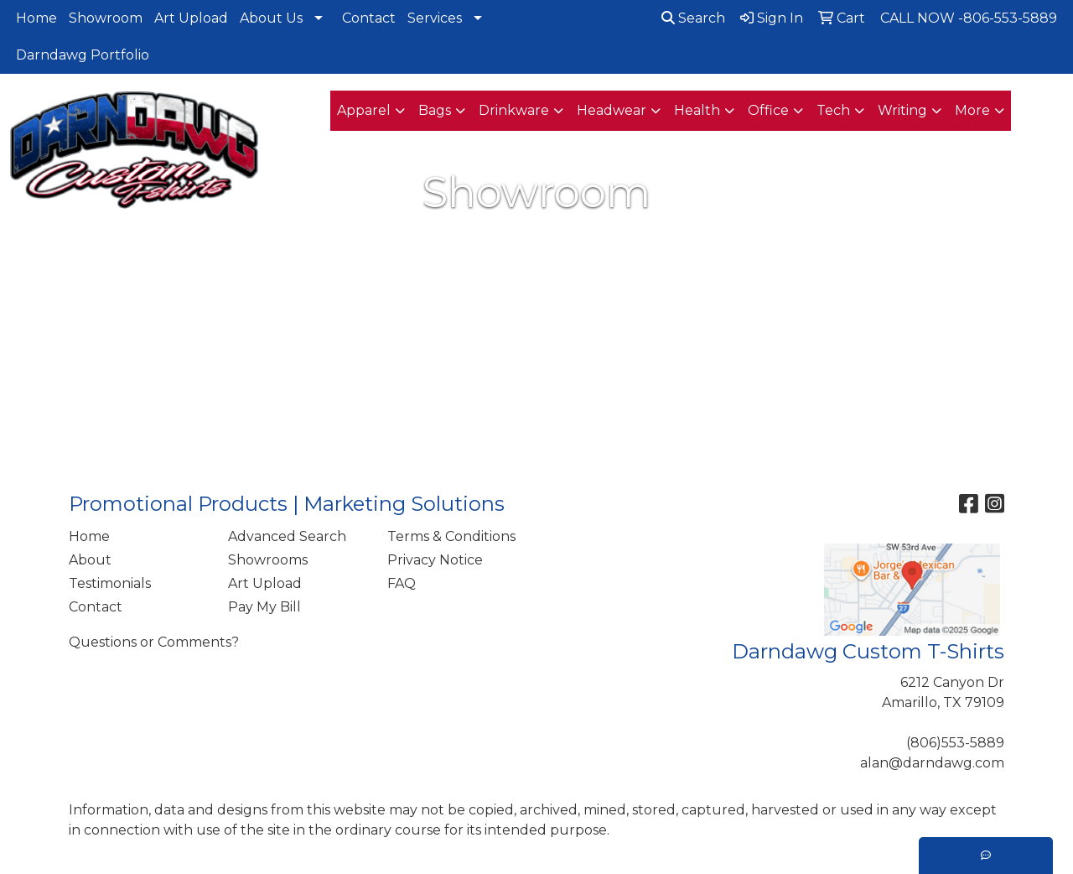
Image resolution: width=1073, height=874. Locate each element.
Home (36, 18)
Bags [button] (434, 110)
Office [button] (768, 110)
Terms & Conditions (451, 536)
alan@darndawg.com (932, 763)
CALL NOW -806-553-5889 (968, 18)
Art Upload (191, 18)
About (90, 560)
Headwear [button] (611, 110)
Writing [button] (902, 110)
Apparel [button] (364, 110)
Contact (369, 18)
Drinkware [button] (514, 110)
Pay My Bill (264, 607)
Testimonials (110, 583)
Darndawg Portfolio (82, 55)
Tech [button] (833, 110)
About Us (271, 18)
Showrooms (268, 560)
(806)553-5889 (955, 743)
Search (693, 18)
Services (434, 18)
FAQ (401, 583)
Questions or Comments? (154, 642)
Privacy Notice (435, 560)
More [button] (972, 110)
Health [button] (697, 110)
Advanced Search (287, 536)
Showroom (106, 18)
